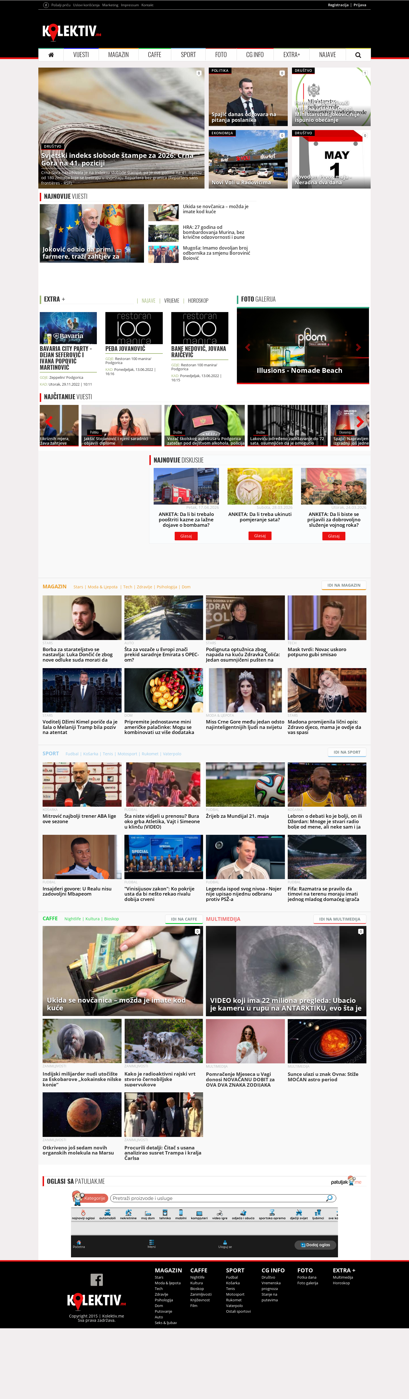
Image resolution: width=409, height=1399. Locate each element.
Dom (186, 586)
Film (193, 1305)
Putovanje (163, 1311)
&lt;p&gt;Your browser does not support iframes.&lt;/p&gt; (204, 1223)
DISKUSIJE (179, 460)
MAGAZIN (118, 54)
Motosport (127, 753)
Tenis (108, 753)
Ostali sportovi (238, 1311)
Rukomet (150, 753)
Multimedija (343, 1277)
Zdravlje (144, 586)
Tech (127, 586)
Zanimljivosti (201, 1294)
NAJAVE (327, 54)
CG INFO (255, 54)
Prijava (360, 4)
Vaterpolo (172, 753)
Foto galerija (307, 1282)
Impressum (130, 5)
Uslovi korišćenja (86, 5)
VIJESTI (81, 54)
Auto (159, 1316)
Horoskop (341, 1282)
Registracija (338, 4)
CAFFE (154, 54)
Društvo (268, 1277)
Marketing (110, 5)
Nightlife (72, 918)
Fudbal (72, 753)
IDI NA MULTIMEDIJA (339, 919)
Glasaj (186, 536)
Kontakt (147, 5)
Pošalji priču (60, 5)
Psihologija (167, 586)
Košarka (90, 753)
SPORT (188, 54)
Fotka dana (306, 1277)
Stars (78, 586)
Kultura (92, 918)
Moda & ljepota (168, 1282)
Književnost (200, 1299)
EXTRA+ (291, 54)
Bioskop (111, 918)
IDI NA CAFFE (184, 919)
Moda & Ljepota (103, 586)
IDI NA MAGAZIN (343, 585)
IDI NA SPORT (347, 752)
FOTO (221, 54)
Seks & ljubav (166, 1322)
